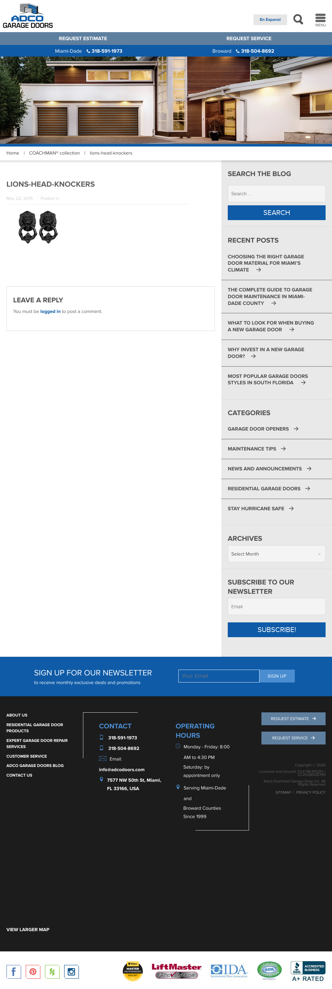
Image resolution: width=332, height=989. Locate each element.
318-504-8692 (243, 51)
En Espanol (270, 19)
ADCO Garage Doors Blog (35, 765)
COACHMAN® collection (54, 153)
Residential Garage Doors (264, 489)
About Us (16, 715)
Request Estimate (83, 38)
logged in (50, 311)
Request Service (248, 38)
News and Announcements (265, 469)
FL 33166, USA (123, 789)
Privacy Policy (311, 792)
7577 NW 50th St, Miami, (134, 780)
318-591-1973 (88, 51)
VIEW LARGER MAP (27, 930)
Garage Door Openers (258, 429)
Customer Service (26, 756)
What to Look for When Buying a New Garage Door (271, 326)
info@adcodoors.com (122, 770)
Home (12, 153)
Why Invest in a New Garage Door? (266, 353)
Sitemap (283, 792)
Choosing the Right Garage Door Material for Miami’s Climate (266, 263)
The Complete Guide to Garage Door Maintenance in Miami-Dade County (270, 297)
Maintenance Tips (252, 449)
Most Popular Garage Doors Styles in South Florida (268, 379)
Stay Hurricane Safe (256, 508)
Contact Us (19, 775)
